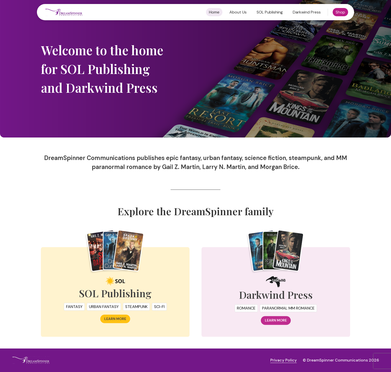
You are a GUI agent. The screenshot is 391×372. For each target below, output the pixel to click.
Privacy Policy (283, 360)
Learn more (115, 322)
